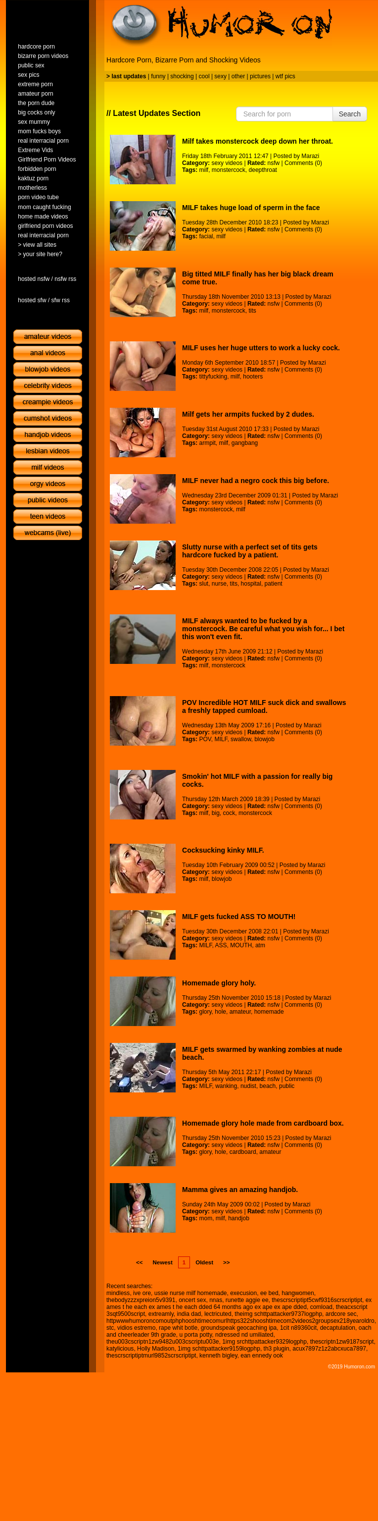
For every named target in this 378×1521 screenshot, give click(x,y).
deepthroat (263, 169)
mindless (118, 1293)
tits (252, 310)
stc (110, 1327)
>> (226, 1262)
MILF (220, 739)
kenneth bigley (218, 1355)
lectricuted (218, 1313)
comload (321, 1307)
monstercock (228, 169)
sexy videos (226, 163)
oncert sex (192, 1300)
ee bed (269, 1293)
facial (206, 236)
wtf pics (285, 76)
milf (203, 169)
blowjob (264, 739)
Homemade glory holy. (219, 983)
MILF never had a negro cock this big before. (255, 481)
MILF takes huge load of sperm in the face (251, 208)
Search (350, 114)
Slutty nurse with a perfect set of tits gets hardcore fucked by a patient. (250, 551)
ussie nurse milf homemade (190, 1293)
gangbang (245, 442)
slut (203, 583)
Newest (162, 1262)
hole (220, 1011)
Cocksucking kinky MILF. (223, 850)
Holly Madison (155, 1348)
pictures (260, 76)
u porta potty (195, 1334)
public (286, 1086)
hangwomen (298, 1293)
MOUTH (241, 945)
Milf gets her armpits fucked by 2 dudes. (248, 414)
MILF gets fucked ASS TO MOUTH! (238, 917)
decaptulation (337, 1327)
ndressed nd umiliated (244, 1334)
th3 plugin (276, 1348)
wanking (226, 1086)
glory (205, 1011)
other (238, 76)
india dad (189, 1313)
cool (204, 76)
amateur (240, 1011)
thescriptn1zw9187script (342, 1341)
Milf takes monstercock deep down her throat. (257, 141)
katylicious (120, 1348)
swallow (241, 739)
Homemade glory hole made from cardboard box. (263, 1123)
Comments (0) (303, 163)
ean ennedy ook (261, 1355)
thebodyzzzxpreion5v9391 (140, 1300)
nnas (215, 1300)
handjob (238, 1218)
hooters (253, 376)
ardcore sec (341, 1313)
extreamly (161, 1313)
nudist (248, 1086)
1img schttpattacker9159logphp (219, 1348)
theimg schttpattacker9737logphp (278, 1313)
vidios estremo (136, 1327)
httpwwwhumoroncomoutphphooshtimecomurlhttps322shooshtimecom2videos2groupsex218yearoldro (240, 1320)
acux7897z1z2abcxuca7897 (329, 1348)
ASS (221, 945)
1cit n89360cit (298, 1327)
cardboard (243, 1151)
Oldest (204, 1262)
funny (158, 76)
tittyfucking (213, 376)
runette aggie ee (247, 1300)
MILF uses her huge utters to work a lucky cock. (261, 348)
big (216, 813)
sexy (220, 76)
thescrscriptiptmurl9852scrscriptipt (151, 1355)
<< (139, 1262)
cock (229, 813)
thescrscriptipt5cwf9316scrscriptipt (317, 1300)
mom (205, 1218)
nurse (219, 583)
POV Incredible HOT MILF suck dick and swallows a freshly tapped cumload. (264, 706)
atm (260, 945)
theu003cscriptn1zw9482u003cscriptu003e (162, 1341)
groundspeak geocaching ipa (239, 1327)
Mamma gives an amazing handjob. (240, 1190)
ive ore (142, 1293)
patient (274, 583)
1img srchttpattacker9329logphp (264, 1341)
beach (268, 1086)
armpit (207, 442)
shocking (181, 76)
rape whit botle (178, 1327)
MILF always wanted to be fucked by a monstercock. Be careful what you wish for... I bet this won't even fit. (263, 629)
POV (205, 739)
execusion (243, 1293)
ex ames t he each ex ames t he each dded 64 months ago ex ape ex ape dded (239, 1303)
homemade (269, 1011)
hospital (251, 583)
